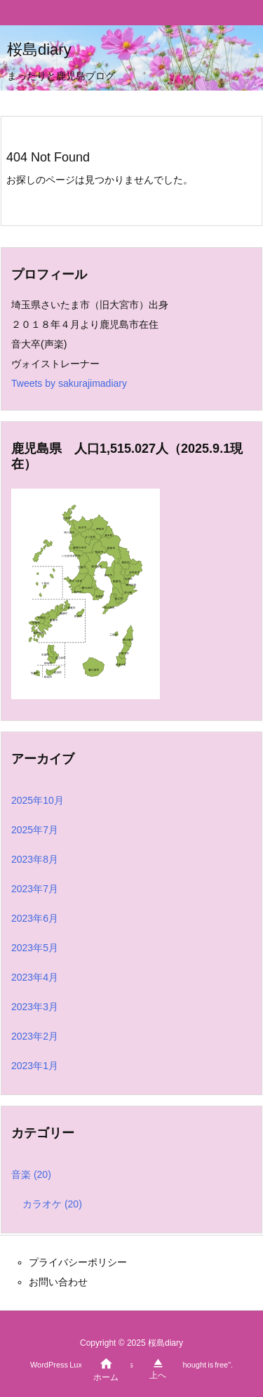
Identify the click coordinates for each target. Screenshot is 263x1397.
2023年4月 (34, 977)
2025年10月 (37, 800)
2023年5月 (34, 947)
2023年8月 (34, 859)
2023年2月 (34, 1036)
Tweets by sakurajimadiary (69, 383)
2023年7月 (34, 888)
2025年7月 (34, 829)
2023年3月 (34, 1006)
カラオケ (52, 1204)
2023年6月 (34, 918)
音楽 (31, 1174)
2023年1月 (34, 1065)
